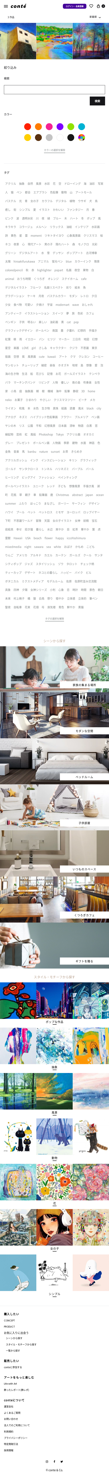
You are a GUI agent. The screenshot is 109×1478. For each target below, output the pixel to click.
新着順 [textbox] (93, 16)
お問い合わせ (11, 1419)
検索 (97, 101)
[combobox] (95, 17)
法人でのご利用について (17, 1425)
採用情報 (8, 1450)
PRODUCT (9, 1326)
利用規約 (8, 1431)
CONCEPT (9, 1320)
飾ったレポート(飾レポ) (16, 1390)
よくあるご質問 (12, 1412)
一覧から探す (13, 1350)
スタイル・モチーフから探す (21, 1344)
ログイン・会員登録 (74, 6)
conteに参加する (13, 1367)
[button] (54, 150)
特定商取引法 (11, 1444)
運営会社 (8, 1406)
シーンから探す (14, 1338)
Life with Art (10, 1383)
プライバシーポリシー (15, 1437)
